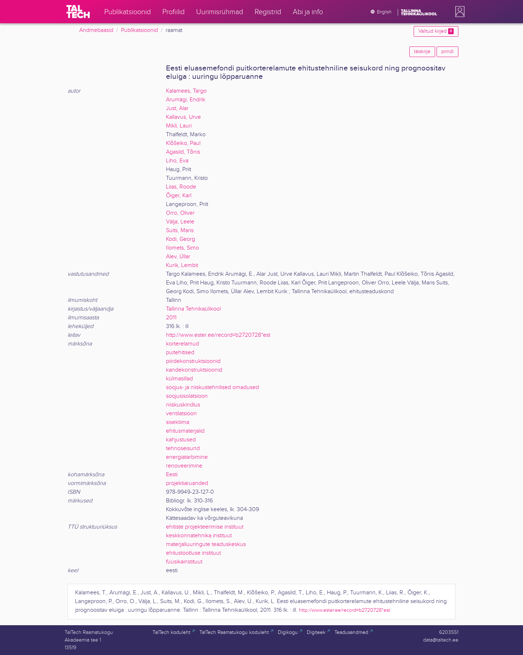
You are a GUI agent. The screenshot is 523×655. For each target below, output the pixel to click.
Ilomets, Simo (182, 247)
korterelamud (182, 343)
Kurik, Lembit (182, 265)
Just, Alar (177, 108)
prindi (447, 51)
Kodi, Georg (180, 239)
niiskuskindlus (183, 404)
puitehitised (180, 352)
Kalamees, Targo (186, 91)
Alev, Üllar (178, 256)
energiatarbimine (187, 457)
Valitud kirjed (436, 31)
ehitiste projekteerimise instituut (204, 526)
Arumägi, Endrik (185, 99)
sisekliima (177, 422)
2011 (171, 317)
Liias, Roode (181, 186)
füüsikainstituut (184, 561)
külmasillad (179, 378)
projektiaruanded (187, 483)
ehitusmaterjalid (185, 431)
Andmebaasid (96, 30)
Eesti (172, 474)
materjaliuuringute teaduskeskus (206, 544)
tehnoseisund (183, 448)
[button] (458, 11)
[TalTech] (78, 12)
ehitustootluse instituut (193, 553)
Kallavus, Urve (183, 117)
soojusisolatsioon (187, 396)
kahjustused (181, 439)
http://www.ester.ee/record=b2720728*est (218, 335)
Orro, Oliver (180, 213)
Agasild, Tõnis (183, 152)
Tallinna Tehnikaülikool (193, 309)
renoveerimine (184, 465)
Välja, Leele (180, 221)
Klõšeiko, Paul (183, 143)
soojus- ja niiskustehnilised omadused (212, 387)
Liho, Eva (177, 160)
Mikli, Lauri (179, 125)
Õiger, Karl (178, 195)
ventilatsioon (181, 413)
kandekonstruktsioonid (194, 370)
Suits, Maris (180, 230)
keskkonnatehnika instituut (199, 535)
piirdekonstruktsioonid (193, 361)
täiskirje (422, 51)
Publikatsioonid (139, 30)
